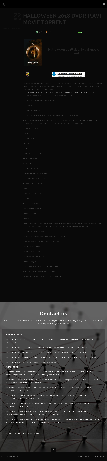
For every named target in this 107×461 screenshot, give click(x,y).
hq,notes (8, 28)
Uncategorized (16, 28)
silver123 (18, 26)
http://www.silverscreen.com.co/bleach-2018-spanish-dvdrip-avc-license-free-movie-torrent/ (58, 92)
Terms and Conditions (84, 456)
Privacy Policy (99, 456)
